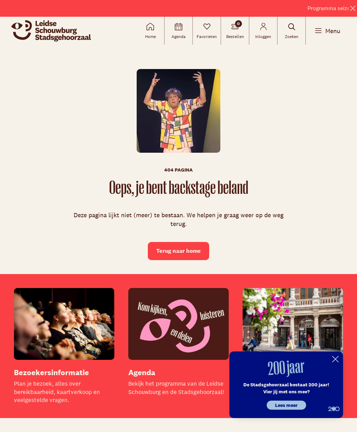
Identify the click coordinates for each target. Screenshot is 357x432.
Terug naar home (178, 251)
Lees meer (286, 405)
